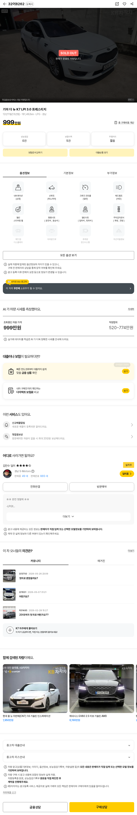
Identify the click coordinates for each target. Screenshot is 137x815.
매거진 (101, 561)
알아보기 (68, 371)
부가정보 (112, 173)
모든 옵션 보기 (68, 255)
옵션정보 (25, 173)
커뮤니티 (36, 561)
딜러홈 (125, 473)
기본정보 (68, 173)
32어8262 (21, 4)
